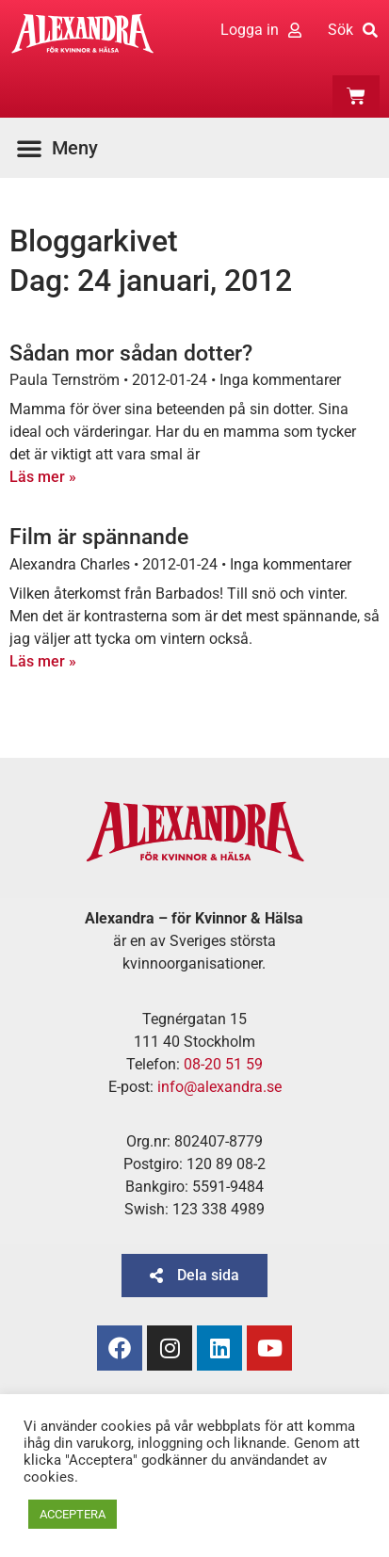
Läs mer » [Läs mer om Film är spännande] (42, 661)
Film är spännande (98, 537)
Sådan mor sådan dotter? (130, 353)
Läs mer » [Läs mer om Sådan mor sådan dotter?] (42, 477)
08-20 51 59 (223, 1064)
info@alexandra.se (219, 1087)
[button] (61, 148)
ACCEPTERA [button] (72, 1514)
